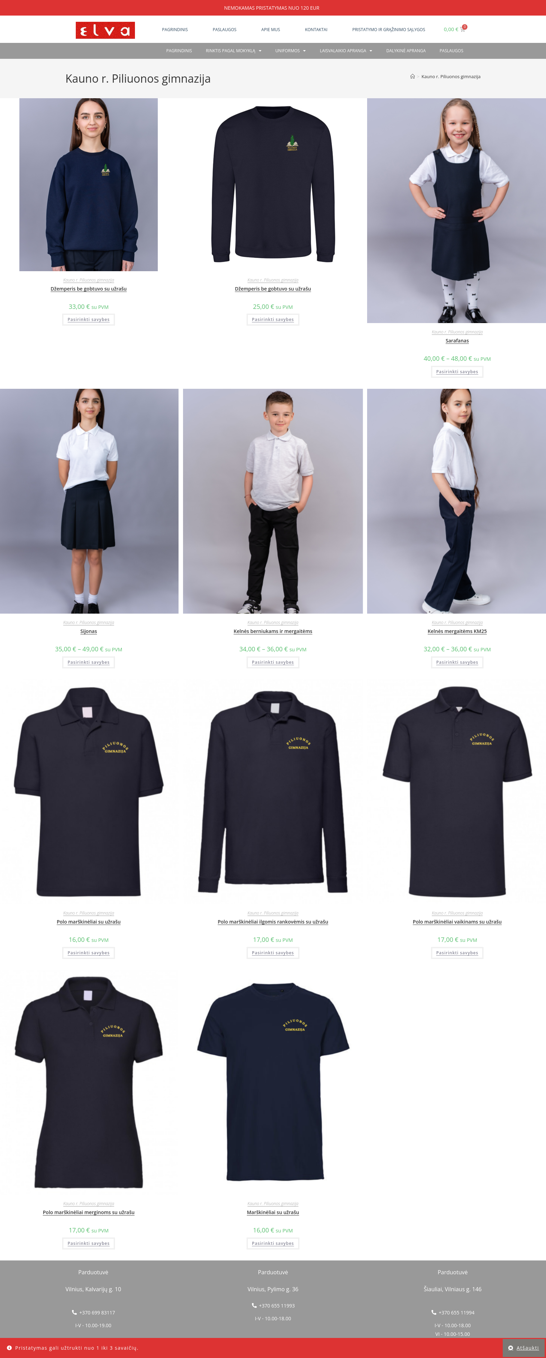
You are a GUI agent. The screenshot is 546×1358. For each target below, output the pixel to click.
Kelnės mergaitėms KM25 (457, 631)
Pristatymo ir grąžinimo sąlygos (388, 30)
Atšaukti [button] (528, 1348)
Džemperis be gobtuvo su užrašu (89, 288)
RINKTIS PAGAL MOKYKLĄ (234, 50)
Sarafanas (457, 340)
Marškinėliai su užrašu (273, 1212)
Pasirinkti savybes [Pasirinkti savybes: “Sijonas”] (88, 662)
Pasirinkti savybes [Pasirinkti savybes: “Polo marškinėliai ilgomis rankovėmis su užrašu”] (273, 953)
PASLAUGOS (451, 51)
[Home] (412, 76)
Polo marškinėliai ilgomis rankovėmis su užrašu (273, 921)
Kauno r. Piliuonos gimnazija (451, 76)
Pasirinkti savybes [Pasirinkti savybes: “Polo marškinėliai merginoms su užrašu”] (88, 1243)
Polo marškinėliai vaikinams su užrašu (457, 921)
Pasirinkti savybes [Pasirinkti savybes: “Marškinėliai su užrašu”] (273, 1243)
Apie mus (270, 30)
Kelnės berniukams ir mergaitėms (273, 631)
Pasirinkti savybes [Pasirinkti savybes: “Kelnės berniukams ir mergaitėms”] (273, 662)
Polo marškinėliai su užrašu (89, 921)
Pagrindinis (175, 30)
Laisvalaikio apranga (346, 50)
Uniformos (290, 50)
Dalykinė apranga (406, 51)
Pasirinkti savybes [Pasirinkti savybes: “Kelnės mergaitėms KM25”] (457, 662)
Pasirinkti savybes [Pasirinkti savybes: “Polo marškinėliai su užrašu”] (88, 953)
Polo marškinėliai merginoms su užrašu (89, 1212)
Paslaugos (225, 30)
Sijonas (88, 631)
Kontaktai (316, 30)
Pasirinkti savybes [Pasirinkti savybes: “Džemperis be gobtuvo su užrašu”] (88, 319)
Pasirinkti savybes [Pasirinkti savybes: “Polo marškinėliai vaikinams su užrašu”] (457, 953)
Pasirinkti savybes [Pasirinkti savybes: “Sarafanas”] (457, 372)
